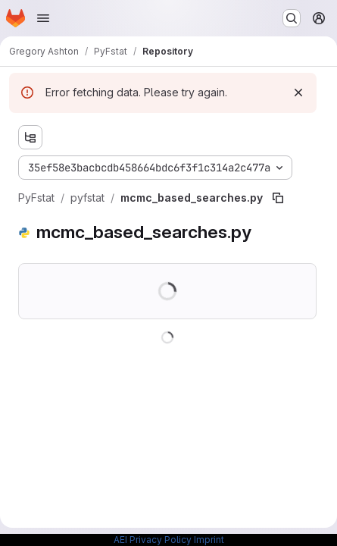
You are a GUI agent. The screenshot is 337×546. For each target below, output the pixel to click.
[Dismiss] (298, 92)
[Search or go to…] (291, 18)
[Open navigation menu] (43, 18)
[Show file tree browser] (30, 137)
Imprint (209, 539)
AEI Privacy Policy (153, 539)
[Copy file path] (278, 198)
